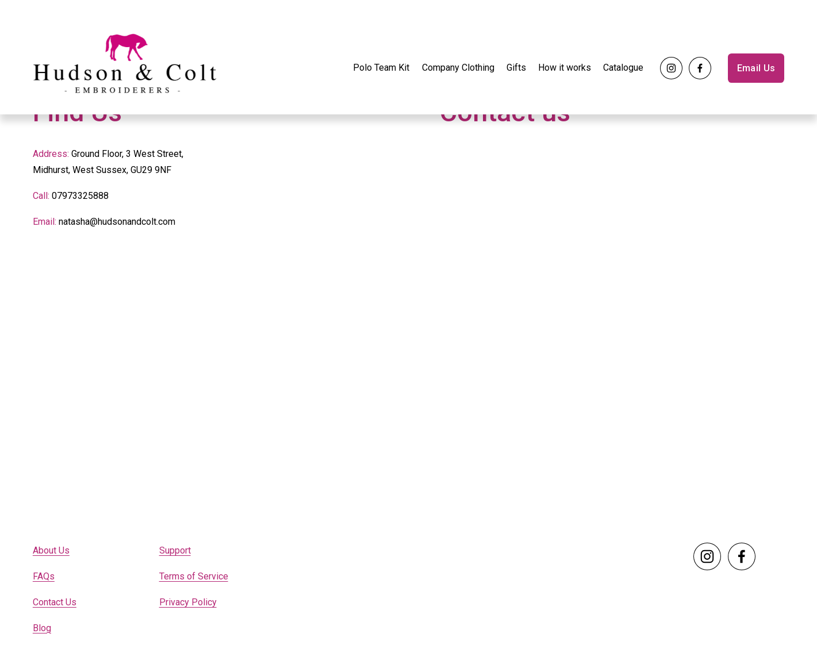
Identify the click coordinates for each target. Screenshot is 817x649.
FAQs (44, 576)
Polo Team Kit (381, 67)
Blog (42, 628)
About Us (51, 550)
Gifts (516, 67)
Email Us (756, 68)
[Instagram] (671, 68)
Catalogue (623, 67)
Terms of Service (193, 576)
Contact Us (54, 602)
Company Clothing (458, 67)
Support (175, 550)
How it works (564, 67)
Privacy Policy (188, 602)
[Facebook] (700, 68)
